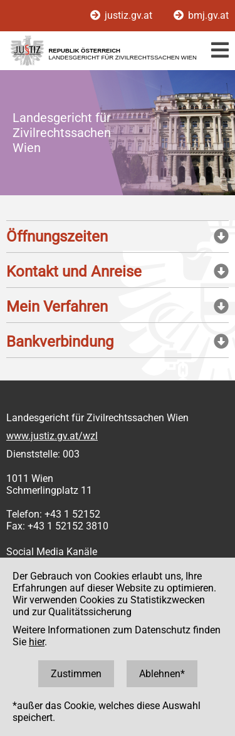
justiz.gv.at (122, 15)
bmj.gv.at (201, 15)
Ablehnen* (162, 674)
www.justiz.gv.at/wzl (52, 436)
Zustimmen (76, 674)
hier (36, 642)
